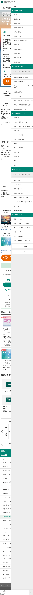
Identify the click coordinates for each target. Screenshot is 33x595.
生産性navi (8, 594)
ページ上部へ (31, 592)
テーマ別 (4, 447)
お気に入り (20, 593)
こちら (25, 299)
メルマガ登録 (14, 594)
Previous (2, 427)
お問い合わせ (25, 593)
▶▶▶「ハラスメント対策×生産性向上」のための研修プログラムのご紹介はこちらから (16, 250)
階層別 (3, 443)
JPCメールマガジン (5, 582)
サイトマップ (4, 584)
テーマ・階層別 (3, 594)
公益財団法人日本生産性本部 (8, 2)
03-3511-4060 (19, 293)
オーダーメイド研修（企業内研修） (12, 577)
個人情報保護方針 (21, 582)
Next (31, 427)
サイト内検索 (27, 2)
